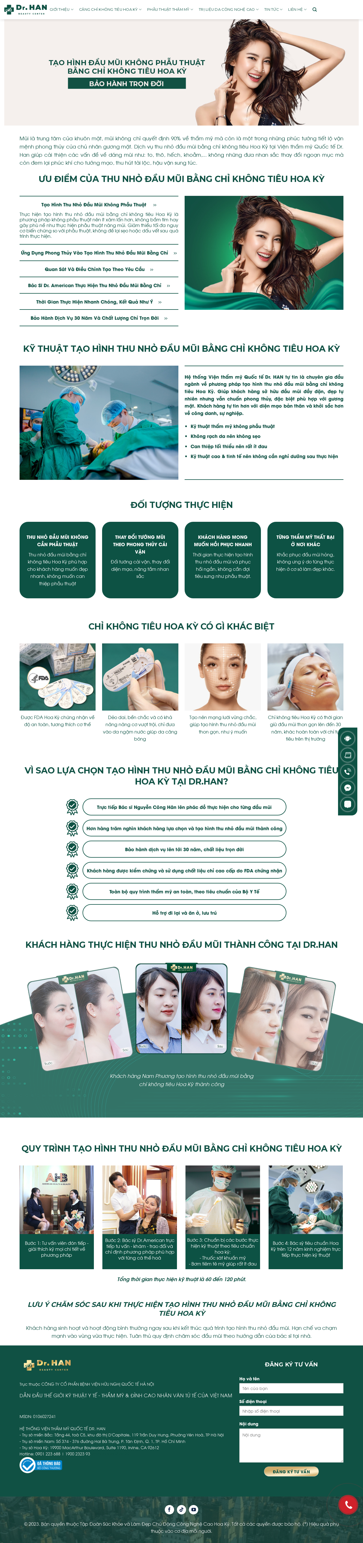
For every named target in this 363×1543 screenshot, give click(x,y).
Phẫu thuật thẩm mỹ (170, 9)
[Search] (315, 9)
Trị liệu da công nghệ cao (229, 9)
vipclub (98, 1454)
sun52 (112, 1454)
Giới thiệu (61, 9)
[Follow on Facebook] (169, 1509)
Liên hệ (297, 9)
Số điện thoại (253, 1401)
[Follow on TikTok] (181, 1509)
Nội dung (248, 1424)
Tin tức (273, 9)
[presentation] (15, 1223)
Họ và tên (249, 1378)
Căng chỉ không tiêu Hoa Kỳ (110, 9)
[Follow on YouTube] (193, 1509)
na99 (124, 1454)
